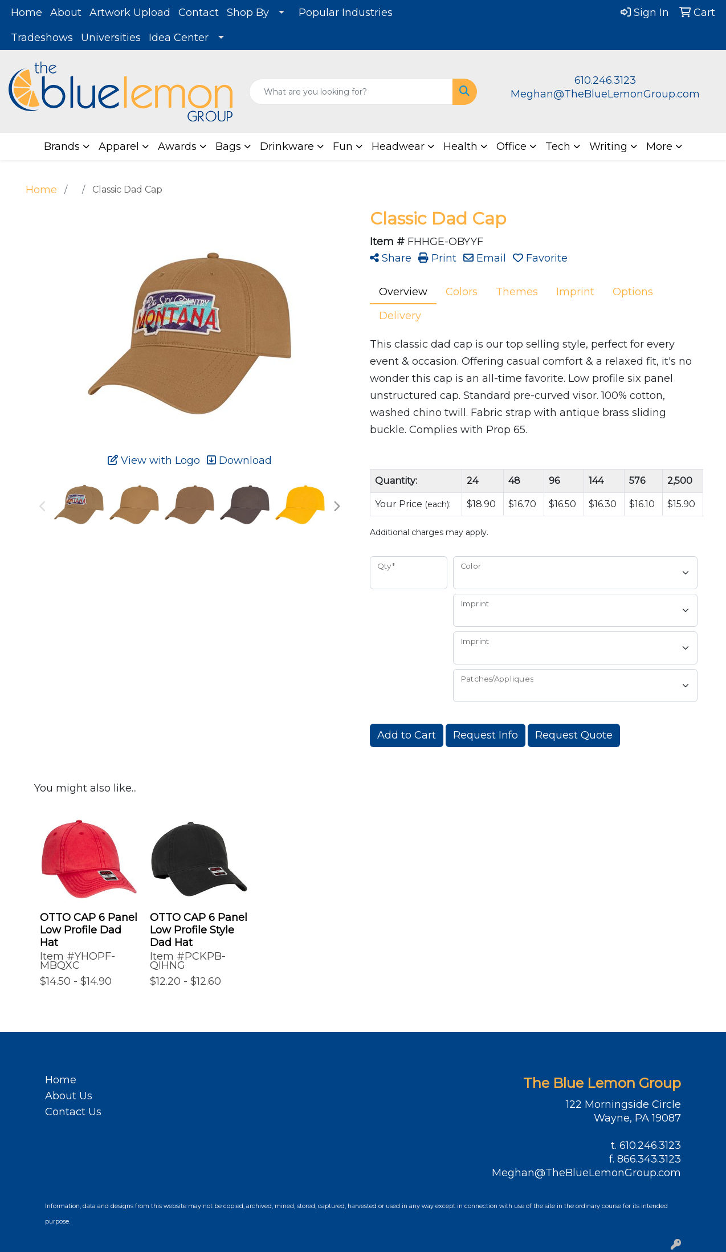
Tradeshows (42, 37)
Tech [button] (557, 146)
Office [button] (511, 146)
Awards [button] (177, 146)
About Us (68, 1096)
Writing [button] (608, 146)
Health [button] (460, 146)
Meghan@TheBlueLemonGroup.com (605, 94)
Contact (198, 12)
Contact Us (73, 1112)
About (65, 12)
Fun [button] (343, 146)
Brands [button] (62, 146)
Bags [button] (228, 146)
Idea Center (179, 37)
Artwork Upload (129, 12)
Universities (111, 37)
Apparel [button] (119, 146)
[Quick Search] (351, 92)
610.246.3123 (605, 80)
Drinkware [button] (287, 146)
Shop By (248, 12)
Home (26, 12)
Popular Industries (346, 12)
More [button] (659, 146)
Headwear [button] (398, 146)
